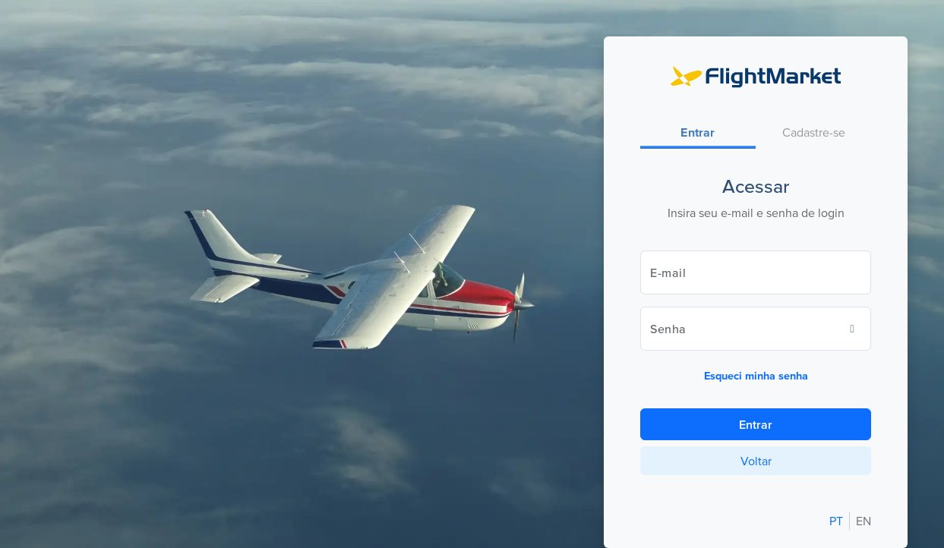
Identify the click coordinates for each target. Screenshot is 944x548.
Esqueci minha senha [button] (756, 376)
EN (863, 521)
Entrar (755, 424)
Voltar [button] (756, 461)
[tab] (698, 133)
